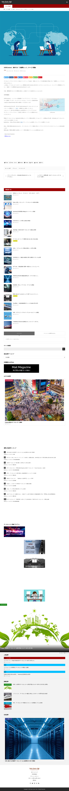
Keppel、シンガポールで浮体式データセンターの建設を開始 (19, 483)
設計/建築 (14, 480)
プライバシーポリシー (34, 776)
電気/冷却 (14, 464)
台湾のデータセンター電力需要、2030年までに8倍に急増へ (19, 462)
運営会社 (34, 780)
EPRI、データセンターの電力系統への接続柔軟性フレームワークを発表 (21, 473)
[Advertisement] (34, 149)
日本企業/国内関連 (16, 459)
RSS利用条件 (34, 774)
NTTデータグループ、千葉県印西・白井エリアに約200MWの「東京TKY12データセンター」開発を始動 (28, 499)
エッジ (15, 168)
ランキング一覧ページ (63, 652)
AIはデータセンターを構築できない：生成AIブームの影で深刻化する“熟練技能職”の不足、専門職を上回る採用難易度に (31, 494)
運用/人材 (14, 496)
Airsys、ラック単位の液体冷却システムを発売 (16, 488)
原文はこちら (8, 136)
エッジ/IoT (8, 6)
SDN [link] (22, 122)
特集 (14, 454)
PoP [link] (17, 108)
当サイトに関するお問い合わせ (34, 778)
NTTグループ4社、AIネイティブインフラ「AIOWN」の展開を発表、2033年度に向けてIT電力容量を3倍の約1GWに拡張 (31, 457)
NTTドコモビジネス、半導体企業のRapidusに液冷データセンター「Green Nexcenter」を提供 (26, 468)
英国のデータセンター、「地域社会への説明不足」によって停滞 (20, 478)
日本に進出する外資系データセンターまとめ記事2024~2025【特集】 (21, 452)
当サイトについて (34, 772)
